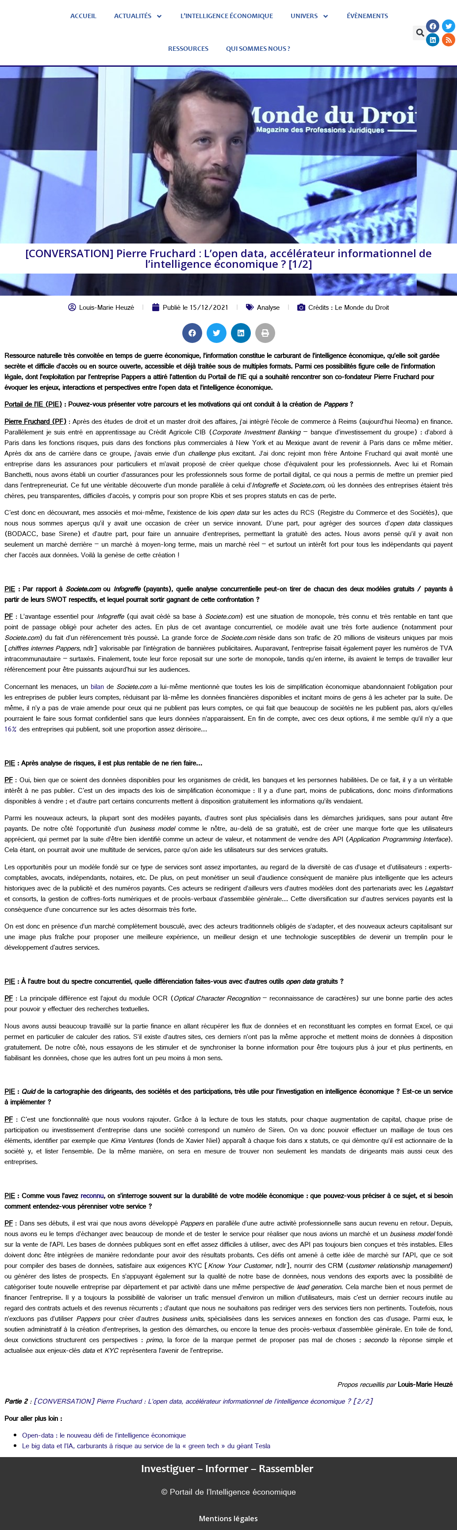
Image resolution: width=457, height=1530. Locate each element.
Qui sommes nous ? (258, 49)
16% (10, 730)
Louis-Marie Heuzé (106, 309)
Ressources (188, 49)
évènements (367, 16)
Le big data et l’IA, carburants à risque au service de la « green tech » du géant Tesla (146, 1447)
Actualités (138, 16)
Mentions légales (228, 1518)
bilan (97, 688)
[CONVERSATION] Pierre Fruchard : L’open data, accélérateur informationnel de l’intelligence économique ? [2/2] (203, 1402)
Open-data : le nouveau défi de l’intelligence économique (104, 1436)
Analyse (268, 309)
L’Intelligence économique (226, 16)
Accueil (83, 16)
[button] (420, 33)
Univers (310, 16)
